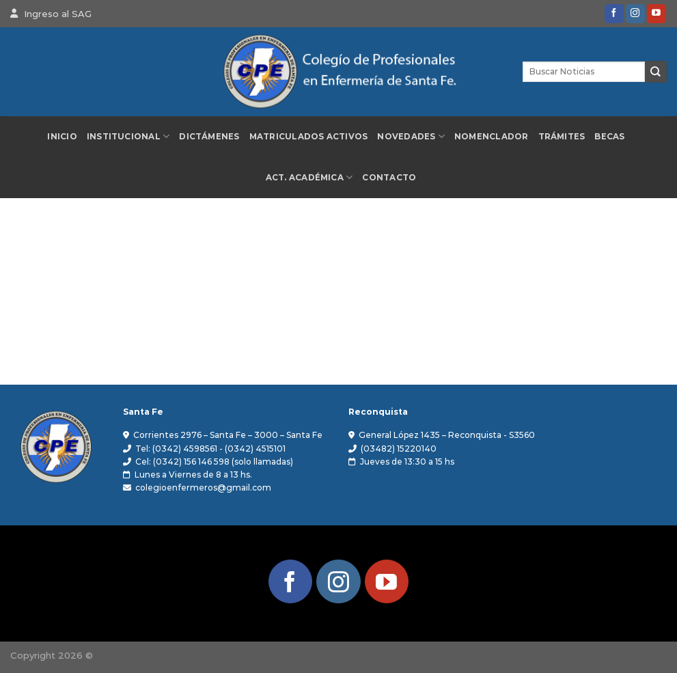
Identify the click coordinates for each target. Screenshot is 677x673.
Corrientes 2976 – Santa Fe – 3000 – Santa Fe (227, 435)
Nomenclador (491, 136)
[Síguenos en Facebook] (614, 13)
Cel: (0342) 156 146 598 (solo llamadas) (214, 461)
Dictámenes (209, 136)
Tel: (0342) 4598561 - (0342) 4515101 (210, 448)
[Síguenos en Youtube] (656, 13)
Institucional (128, 136)
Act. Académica (309, 177)
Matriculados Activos (308, 136)
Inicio (62, 136)
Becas (609, 136)
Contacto (389, 177)
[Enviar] (656, 71)
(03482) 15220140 (399, 448)
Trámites (561, 136)
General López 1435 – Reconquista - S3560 (447, 435)
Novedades (411, 136)
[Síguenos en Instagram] (635, 13)
